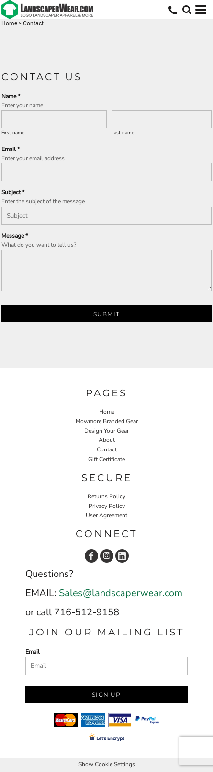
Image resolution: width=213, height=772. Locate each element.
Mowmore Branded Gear (107, 421)
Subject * (12, 192)
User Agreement (106, 515)
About (107, 440)
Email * (10, 149)
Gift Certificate (106, 459)
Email (32, 652)
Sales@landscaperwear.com (120, 593)
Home (9, 23)
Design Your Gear (106, 431)
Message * (14, 236)
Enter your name (22, 105)
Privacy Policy (107, 506)
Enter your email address (33, 158)
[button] (186, 9)
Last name (123, 132)
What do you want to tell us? (38, 245)
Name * (10, 96)
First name (12, 132)
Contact (107, 449)
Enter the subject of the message (43, 201)
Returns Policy (106, 496)
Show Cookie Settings (106, 764)
